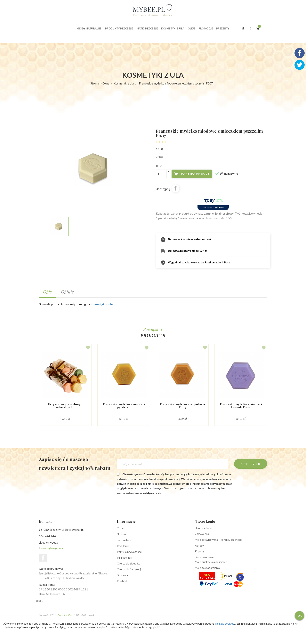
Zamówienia (202, 534)
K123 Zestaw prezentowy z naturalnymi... (65, 406)
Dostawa (122, 575)
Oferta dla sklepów (128, 563)
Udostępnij (175, 188)
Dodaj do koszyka (191, 174)
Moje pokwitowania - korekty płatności (218, 539)
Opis (47, 292)
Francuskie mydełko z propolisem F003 (182, 406)
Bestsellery (124, 540)
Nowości (122, 534)
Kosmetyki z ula (102, 304)
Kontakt (122, 581)
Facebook (43, 558)
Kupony (200, 551)
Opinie (67, 292)
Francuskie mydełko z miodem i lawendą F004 (241, 406)
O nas (120, 528)
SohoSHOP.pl (65, 615)
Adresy (199, 545)
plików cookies (226, 623)
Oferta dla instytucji (129, 569)
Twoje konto (205, 521)
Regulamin (123, 546)
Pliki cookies (124, 557)
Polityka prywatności (129, 552)
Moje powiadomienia (207, 568)
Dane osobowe (204, 528)
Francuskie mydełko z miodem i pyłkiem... (124, 406)
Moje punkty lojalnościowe (211, 562)
